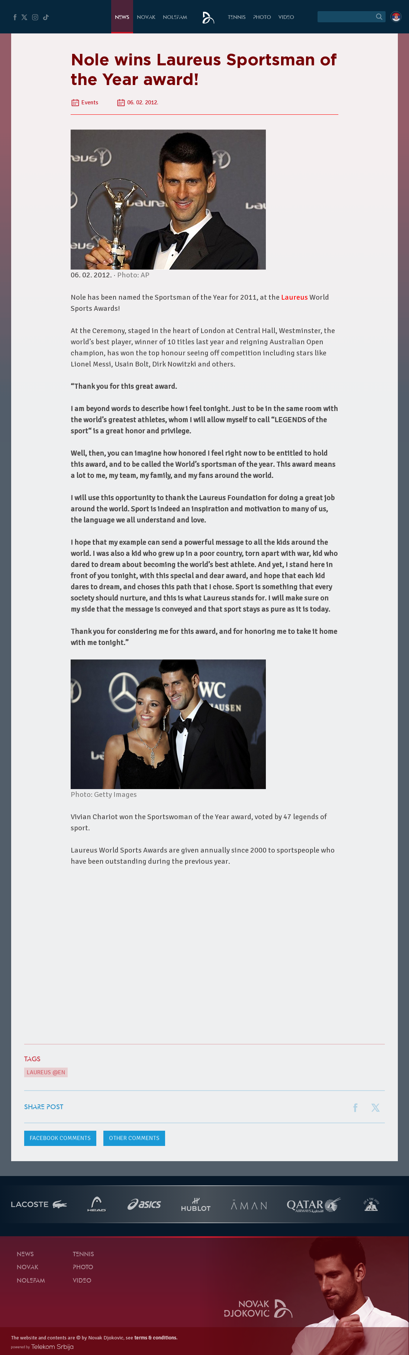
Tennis (237, 17)
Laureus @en (46, 1072)
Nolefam (175, 17)
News (122, 17)
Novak (146, 17)
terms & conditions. (155, 1338)
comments (60, 1138)
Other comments (134, 1138)
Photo (262, 17)
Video (286, 17)
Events (89, 102)
